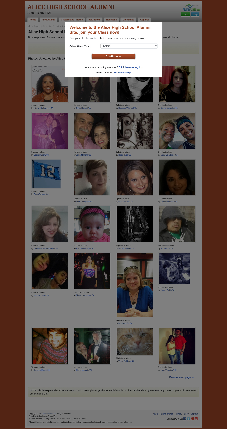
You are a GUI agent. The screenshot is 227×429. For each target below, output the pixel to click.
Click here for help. (122, 72)
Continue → (114, 56)
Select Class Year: (80, 46)
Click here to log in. (130, 67)
